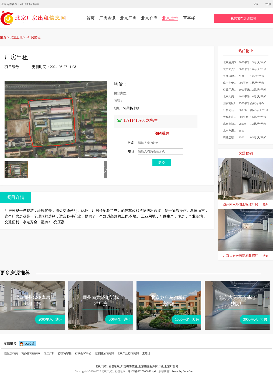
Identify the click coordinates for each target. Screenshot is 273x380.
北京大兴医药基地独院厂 (245, 255)
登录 (256, 4)
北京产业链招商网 (128, 353)
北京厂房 (128, 18)
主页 (3, 37)
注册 (268, 4)
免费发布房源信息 (243, 18)
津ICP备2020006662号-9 (142, 371)
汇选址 (146, 353)
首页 (90, 18)
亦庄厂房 (49, 353)
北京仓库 (149, 18)
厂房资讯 (107, 18)
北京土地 (170, 18)
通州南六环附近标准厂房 (245, 204)
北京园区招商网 (104, 353)
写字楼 (189, 18)
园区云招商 (11, 353)
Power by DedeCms (183, 371)
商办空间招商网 (30, 353)
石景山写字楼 (83, 353)
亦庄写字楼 (65, 353)
